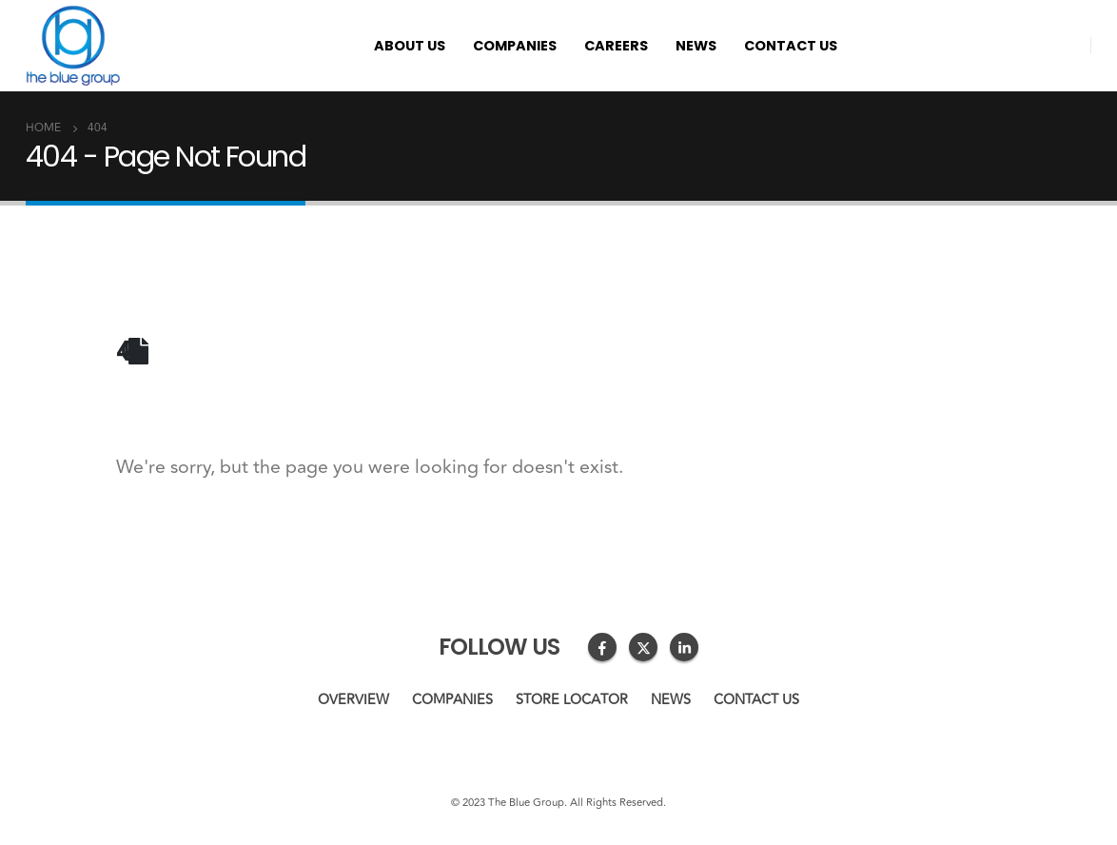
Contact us (790, 45)
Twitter (643, 647)
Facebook (602, 647)
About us (409, 45)
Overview (353, 700)
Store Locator (572, 700)
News (696, 45)
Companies (515, 45)
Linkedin (684, 647)
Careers (616, 45)
